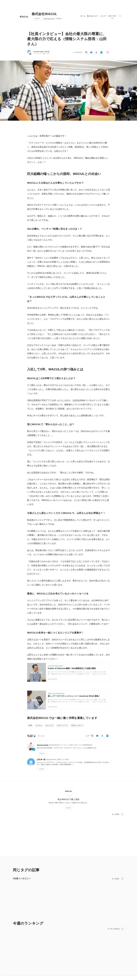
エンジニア (50, 725)
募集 (119, 16)
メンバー (103, 16)
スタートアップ (63, 725)
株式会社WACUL (44, 14)
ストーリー (112, 16)
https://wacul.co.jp (49, 18)
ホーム (82, 16)
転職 (30, 725)
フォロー (37, 19)
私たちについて (92, 16)
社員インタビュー (77, 725)
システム (39, 725)
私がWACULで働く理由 (68, 799)
